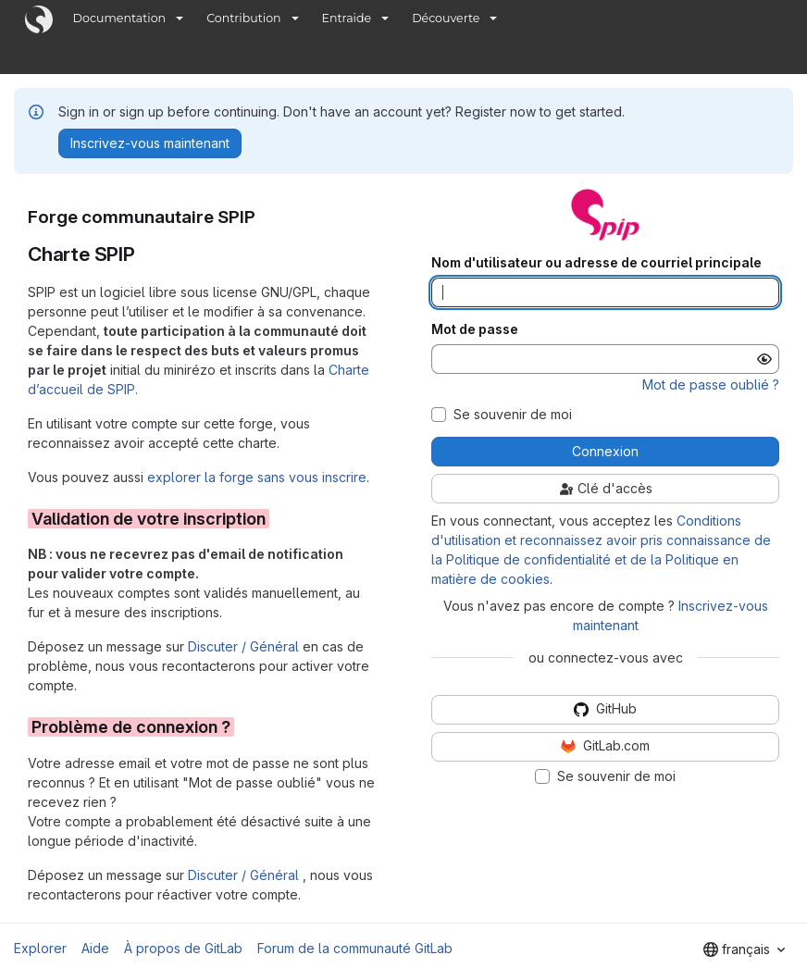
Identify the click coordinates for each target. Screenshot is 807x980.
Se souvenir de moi (512, 414)
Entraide (347, 18)
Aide (95, 948)
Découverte (445, 18)
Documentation (120, 18)
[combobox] (744, 949)
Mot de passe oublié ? (710, 384)
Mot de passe (474, 329)
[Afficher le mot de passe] (764, 359)
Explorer (40, 948)
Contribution (243, 18)
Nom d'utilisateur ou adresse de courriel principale (596, 262)
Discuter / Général (245, 646)
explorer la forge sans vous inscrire (256, 477)
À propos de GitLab (183, 948)
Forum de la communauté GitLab (355, 948)
